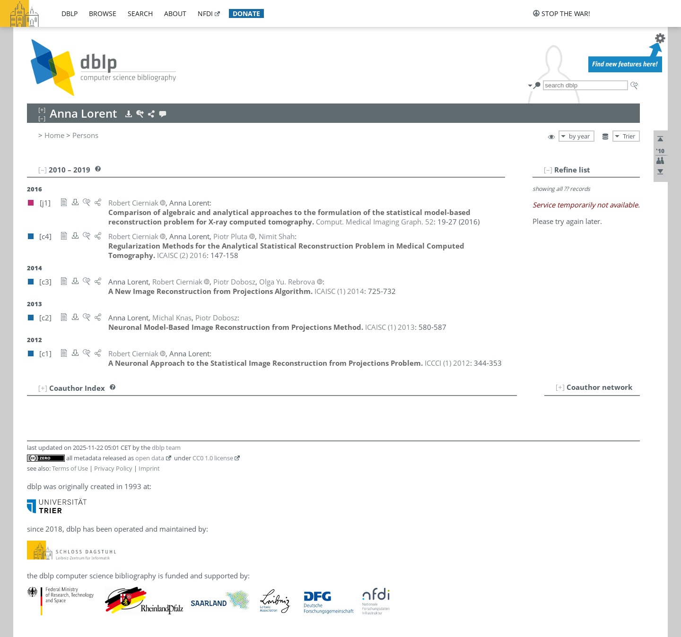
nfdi (205, 13)
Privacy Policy (113, 468)
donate (246, 13)
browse (102, 13)
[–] (548, 169)
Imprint (149, 468)
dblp (69, 13)
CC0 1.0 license (212, 458)
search (140, 13)
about (175, 13)
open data (149, 458)
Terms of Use (70, 468)
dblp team (166, 447)
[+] (560, 387)
